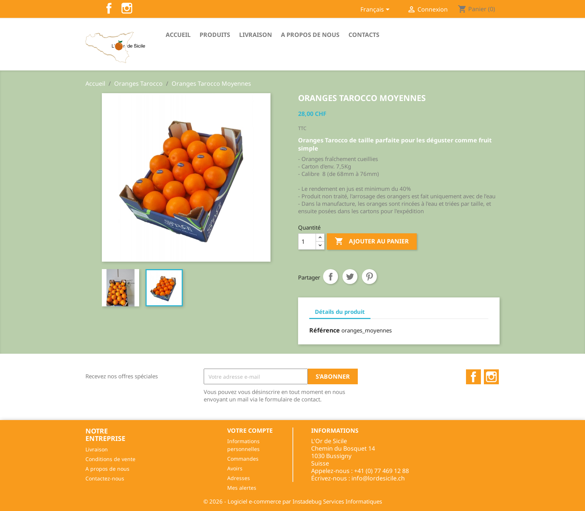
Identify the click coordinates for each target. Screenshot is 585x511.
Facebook (108, 8)
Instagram (126, 8)
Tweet (349, 276)
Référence (324, 330)
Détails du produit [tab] (340, 311)
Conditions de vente (110, 459)
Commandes (243, 458)
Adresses (238, 478)
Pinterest (369, 276)
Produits (215, 35)
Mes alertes (241, 487)
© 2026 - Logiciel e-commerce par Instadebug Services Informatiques (292, 501)
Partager (330, 276)
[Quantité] (307, 241)
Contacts (363, 35)
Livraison (255, 35)
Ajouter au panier (372, 241)
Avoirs (235, 468)
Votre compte (250, 430)
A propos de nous (310, 35)
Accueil (178, 35)
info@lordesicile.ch (378, 478)
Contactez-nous (104, 478)
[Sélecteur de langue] (376, 10)
